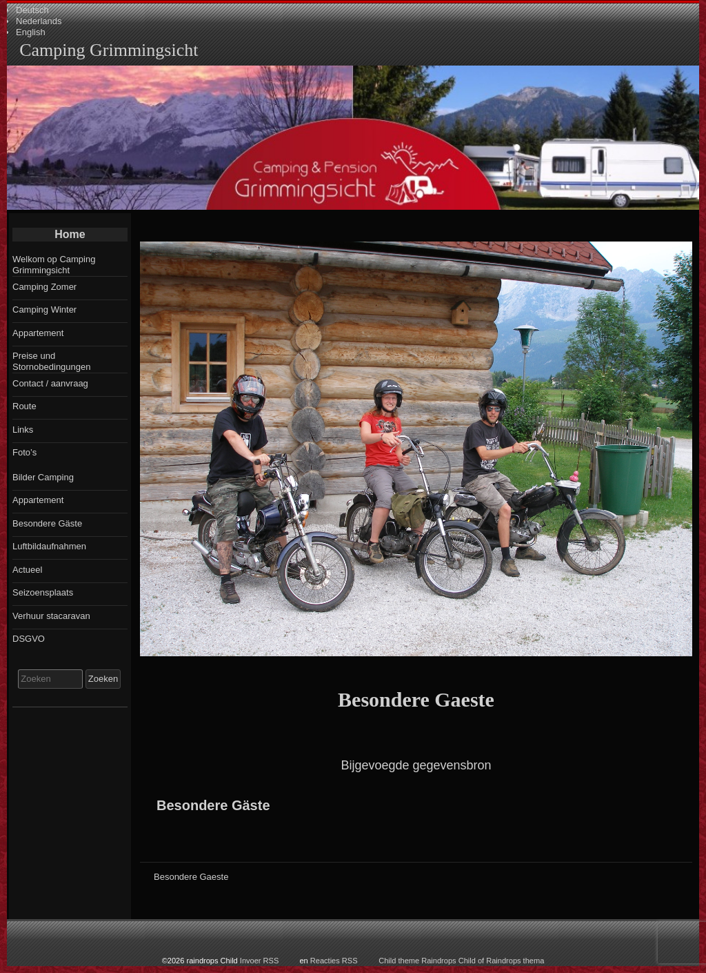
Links (22, 429)
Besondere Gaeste (416, 699)
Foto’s (24, 452)
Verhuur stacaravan (51, 616)
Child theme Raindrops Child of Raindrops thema (461, 960)
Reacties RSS (334, 960)
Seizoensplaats (42, 592)
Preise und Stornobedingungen (51, 361)
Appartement (37, 333)
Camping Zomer (44, 287)
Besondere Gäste (213, 805)
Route (24, 406)
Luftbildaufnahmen (49, 546)
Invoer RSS (259, 960)
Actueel (27, 569)
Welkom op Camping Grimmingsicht (53, 264)
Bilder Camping (43, 477)
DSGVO (28, 638)
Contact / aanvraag (50, 383)
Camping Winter (44, 309)
